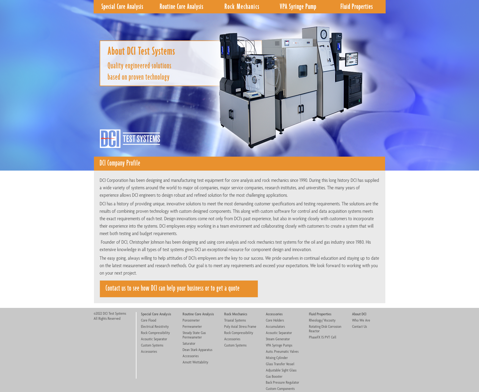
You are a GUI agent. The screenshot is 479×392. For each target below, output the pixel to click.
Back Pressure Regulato (282, 382)
